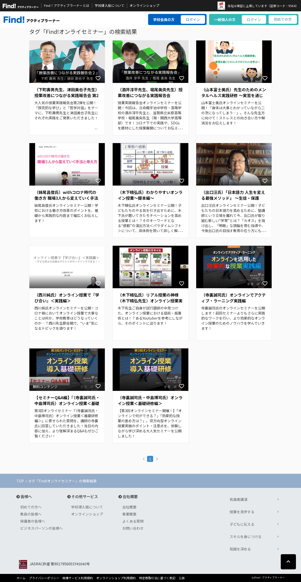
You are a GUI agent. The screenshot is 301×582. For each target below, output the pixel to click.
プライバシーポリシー (44, 577)
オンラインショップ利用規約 (116, 577)
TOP (20, 480)
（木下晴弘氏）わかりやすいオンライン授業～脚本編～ (150, 195)
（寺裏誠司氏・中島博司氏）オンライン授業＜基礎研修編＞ (150, 400)
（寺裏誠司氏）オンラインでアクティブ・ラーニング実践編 (233, 298)
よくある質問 (133, 521)
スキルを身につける (246, 536)
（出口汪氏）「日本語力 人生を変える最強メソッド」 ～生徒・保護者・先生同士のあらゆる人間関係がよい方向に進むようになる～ (233, 195)
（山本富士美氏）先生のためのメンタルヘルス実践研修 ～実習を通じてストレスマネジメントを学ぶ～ (233, 93)
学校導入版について (109, 5)
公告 (182, 577)
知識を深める (240, 548)
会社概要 (129, 506)
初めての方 (283, 19)
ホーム (21, 577)
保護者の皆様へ (32, 521)
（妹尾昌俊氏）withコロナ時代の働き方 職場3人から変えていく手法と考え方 (66, 195)
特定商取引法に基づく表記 (157, 577)
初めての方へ (31, 506)
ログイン (193, 19)
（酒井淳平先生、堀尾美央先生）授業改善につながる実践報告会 (150, 92)
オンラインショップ (144, 5)
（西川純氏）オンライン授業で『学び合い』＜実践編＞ (66, 298)
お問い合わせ (133, 528)
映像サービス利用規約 (78, 577)
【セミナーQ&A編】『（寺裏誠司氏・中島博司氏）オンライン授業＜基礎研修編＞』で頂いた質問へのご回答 (67, 401)
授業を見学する (242, 511)
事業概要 (129, 514)
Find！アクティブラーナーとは (66, 5)
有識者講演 (238, 499)
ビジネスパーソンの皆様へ (41, 528)
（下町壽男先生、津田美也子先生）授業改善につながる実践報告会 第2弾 (66, 93)
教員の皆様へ (31, 514)
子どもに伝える (242, 524)
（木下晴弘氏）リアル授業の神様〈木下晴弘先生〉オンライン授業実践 (150, 298)
